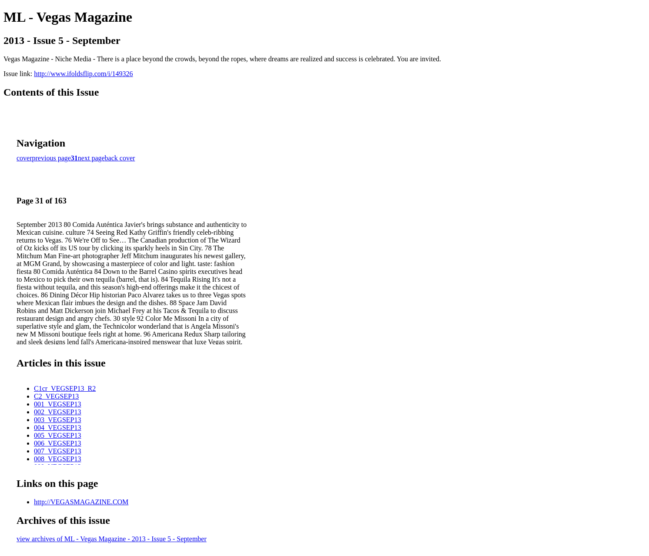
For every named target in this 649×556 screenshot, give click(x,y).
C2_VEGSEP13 (56, 396)
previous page (51, 158)
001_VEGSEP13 (57, 404)
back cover (120, 158)
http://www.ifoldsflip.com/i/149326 (83, 73)
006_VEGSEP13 (57, 443)
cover (24, 158)
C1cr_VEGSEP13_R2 (65, 388)
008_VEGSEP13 (57, 459)
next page (91, 158)
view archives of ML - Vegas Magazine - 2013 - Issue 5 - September (112, 539)
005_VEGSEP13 (57, 435)
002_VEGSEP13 (57, 412)
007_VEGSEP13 (57, 451)
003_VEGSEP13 (57, 419)
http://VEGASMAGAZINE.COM (81, 502)
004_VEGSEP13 (57, 427)
